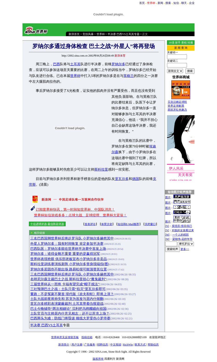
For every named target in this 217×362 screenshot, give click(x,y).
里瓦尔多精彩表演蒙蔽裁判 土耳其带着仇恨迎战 (66, 303)
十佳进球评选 (38, 224)
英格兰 (128, 76)
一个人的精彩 (180, 234)
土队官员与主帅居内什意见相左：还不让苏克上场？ (69, 313)
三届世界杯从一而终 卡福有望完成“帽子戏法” (65, 284)
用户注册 (76, 344)
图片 (168, 197)
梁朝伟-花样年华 (182, 239)
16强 (171, 42)
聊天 (184, 3)
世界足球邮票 (176, 105)
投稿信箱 (86, 337)
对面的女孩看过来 (183, 230)
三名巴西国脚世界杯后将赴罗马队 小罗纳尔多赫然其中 (72, 238)
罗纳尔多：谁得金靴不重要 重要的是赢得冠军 (65, 254)
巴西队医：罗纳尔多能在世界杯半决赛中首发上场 (68, 248)
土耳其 (75, 64)
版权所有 (98, 358)
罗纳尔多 (118, 64)
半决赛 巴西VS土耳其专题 (123, 34)
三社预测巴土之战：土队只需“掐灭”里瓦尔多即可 (68, 289)
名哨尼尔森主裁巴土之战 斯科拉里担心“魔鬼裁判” (68, 279)
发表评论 (90, 224)
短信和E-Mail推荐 (128, 224)
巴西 (56, 64)
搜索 (168, 3)
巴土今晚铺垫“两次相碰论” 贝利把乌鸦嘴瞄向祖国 (68, 308)
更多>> (185, 249)
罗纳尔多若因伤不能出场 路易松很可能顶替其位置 (68, 269)
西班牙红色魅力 (177, 109)
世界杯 (101, 34)
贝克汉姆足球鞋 (177, 101)
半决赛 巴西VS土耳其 (46, 325)
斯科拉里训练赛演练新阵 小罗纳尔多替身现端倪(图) (69, 264)
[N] (167, 226)
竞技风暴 (88, 34)
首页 (142, 3)
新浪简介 (63, 344)
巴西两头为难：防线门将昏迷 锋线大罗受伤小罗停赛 (70, 318)
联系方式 (140, 344)
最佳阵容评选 (55, 224)
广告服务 (89, 344)
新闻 (160, 3)
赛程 (184, 42)
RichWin (128, 344)
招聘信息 (102, 344)
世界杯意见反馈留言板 (65, 337)
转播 (190, 42)
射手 (178, 42)
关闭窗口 (150, 224)
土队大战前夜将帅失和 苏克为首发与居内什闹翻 (66, 299)
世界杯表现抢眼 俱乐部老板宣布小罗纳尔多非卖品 (68, 259)
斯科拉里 (101, 169)
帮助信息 (153, 344)
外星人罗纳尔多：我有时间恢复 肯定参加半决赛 (66, 243)
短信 (176, 3)
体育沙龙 (106, 224)
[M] (167, 234)
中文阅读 (115, 344)
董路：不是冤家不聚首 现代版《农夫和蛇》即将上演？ (72, 294)
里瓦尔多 (122, 179)
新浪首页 (74, 34)
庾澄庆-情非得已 (182, 226)
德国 (135, 179)
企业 (192, 3)
